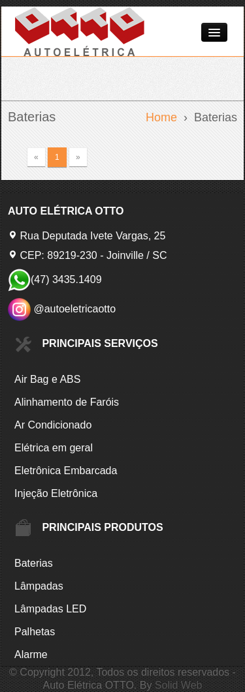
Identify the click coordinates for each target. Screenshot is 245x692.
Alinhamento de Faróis (66, 402)
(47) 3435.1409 (55, 279)
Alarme (31, 654)
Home (161, 117)
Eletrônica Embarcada (65, 470)
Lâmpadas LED (50, 608)
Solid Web (179, 685)
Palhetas (34, 631)
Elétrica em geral (53, 447)
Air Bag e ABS (47, 379)
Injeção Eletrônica (55, 493)
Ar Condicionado (52, 424)
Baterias (33, 563)
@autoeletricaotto (62, 308)
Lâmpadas (38, 586)
